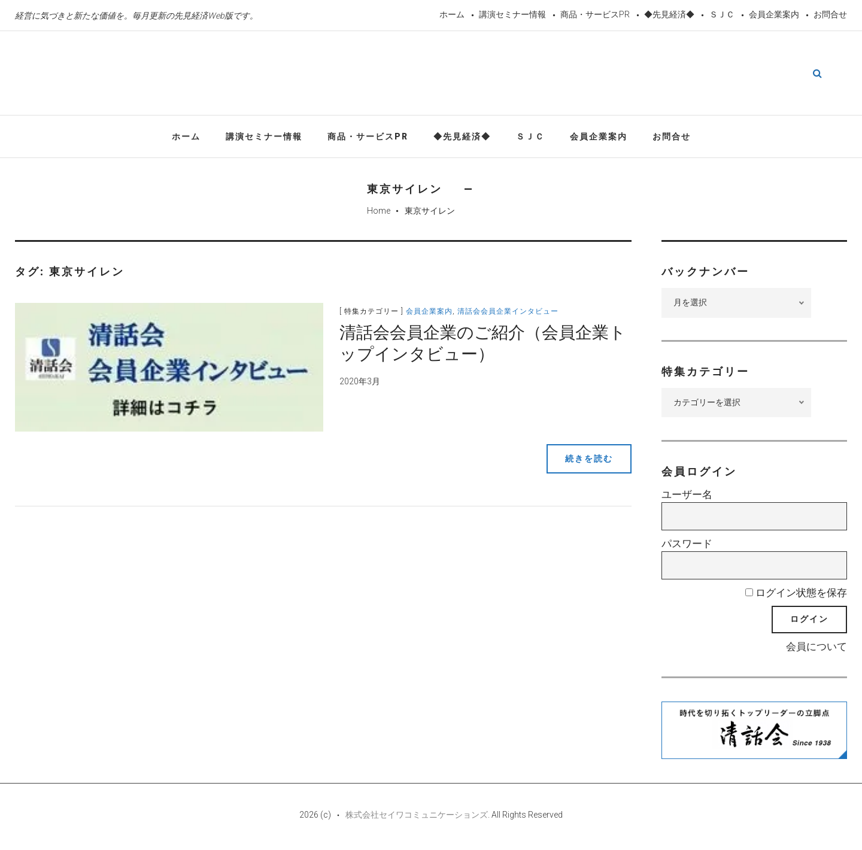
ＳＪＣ (721, 14)
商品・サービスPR (595, 14)
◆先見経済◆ (669, 14)
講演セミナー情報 (512, 14)
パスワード (686, 544)
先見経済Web (415, 74)
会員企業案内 (774, 14)
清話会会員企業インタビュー (509, 312)
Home (378, 211)
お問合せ (830, 14)
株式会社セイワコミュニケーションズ (416, 815)
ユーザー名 (686, 496)
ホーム (452, 14)
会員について (816, 647)
